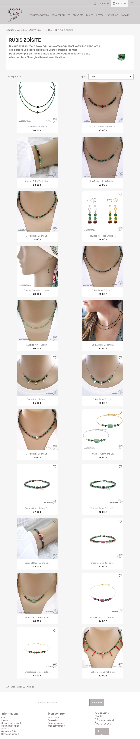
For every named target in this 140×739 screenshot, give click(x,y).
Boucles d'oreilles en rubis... (103, 235)
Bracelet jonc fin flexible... (102, 617)
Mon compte (54, 717)
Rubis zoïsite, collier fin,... (103, 344)
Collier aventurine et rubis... (37, 617)
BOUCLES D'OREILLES (61, 15)
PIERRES (99, 15)
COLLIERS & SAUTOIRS (39, 15)
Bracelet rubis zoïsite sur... (37, 181)
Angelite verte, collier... (37, 344)
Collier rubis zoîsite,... (37, 399)
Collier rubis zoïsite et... (37, 235)
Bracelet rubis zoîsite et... (37, 508)
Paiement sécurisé (10, 726)
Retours (5, 728)
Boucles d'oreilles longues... (37, 290)
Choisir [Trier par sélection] (111, 76)
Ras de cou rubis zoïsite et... (102, 126)
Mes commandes (56, 726)
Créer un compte (56, 723)
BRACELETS (78, 15)
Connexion (53, 720)
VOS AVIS (125, 15)
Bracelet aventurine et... (102, 453)
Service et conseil (10, 734)
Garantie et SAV (8, 731)
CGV (3, 717)
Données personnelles (12, 723)
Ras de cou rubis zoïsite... (102, 181)
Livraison (5, 720)
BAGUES (89, 15)
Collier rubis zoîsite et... (37, 126)
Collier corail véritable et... (103, 672)
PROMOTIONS (112, 15)
